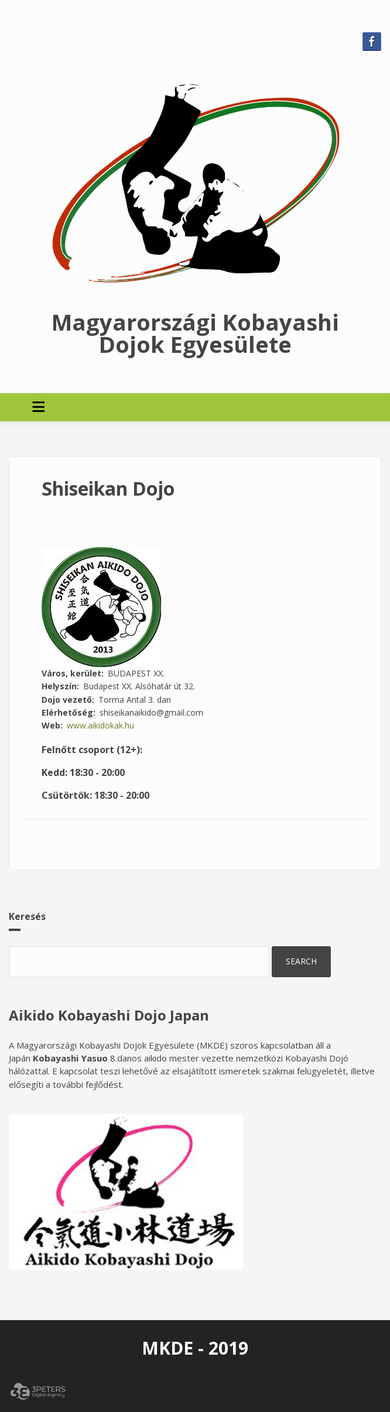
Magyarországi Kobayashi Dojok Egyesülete (195, 333)
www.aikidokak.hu (100, 725)
